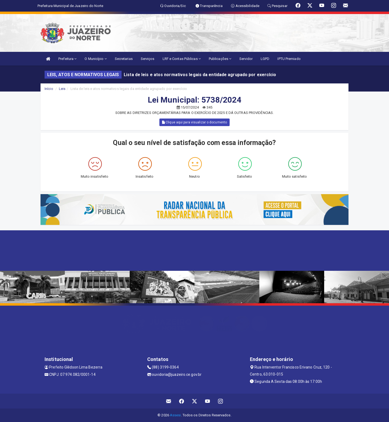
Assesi (175, 415)
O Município (95, 59)
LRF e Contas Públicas (182, 59)
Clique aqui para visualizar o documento (194, 122)
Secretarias (124, 59)
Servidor (246, 59)
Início (49, 89)
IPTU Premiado (288, 59)
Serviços (148, 59)
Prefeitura (67, 59)
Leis (62, 89)
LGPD (265, 59)
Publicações (220, 59)
